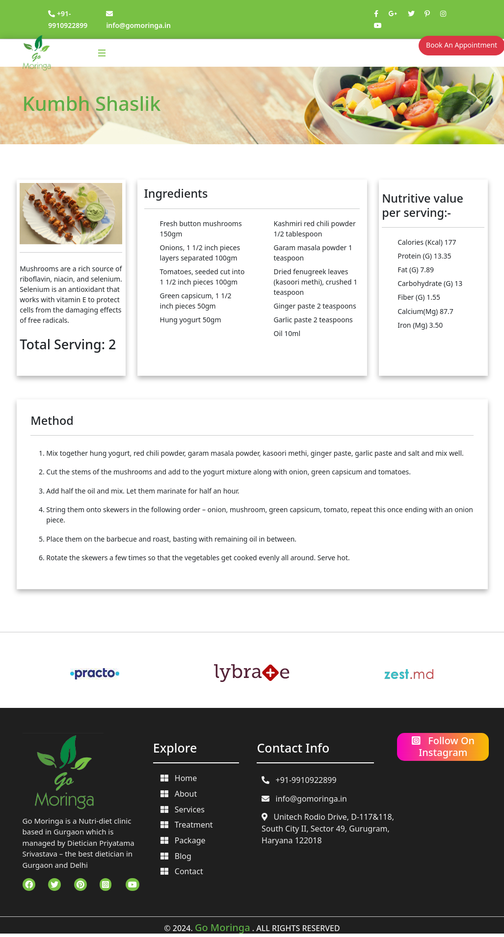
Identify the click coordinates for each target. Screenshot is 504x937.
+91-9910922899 (299, 780)
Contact (181, 871)
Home (178, 778)
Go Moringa (222, 927)
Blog (175, 856)
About (178, 793)
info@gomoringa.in (304, 798)
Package (182, 840)
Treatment (186, 824)
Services (182, 809)
